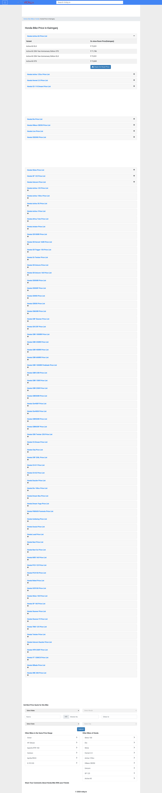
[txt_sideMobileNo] (84, 717)
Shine (110, 748)
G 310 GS (52, 763)
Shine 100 (110, 738)
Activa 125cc (110, 758)
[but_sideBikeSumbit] (81, 729)
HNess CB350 (110, 763)
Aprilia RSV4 (52, 758)
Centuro (52, 753)
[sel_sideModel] (110, 710)
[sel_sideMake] (52, 710)
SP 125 (110, 773)
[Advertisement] (81, 102)
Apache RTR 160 (52, 748)
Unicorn (110, 768)
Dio (110, 743)
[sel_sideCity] (110, 724)
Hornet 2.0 (110, 753)
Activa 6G (110, 778)
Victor (52, 738)
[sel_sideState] (52, 724)
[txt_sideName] (42, 717)
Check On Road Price (101, 67)
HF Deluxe (52, 743)
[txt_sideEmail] (119, 717)
